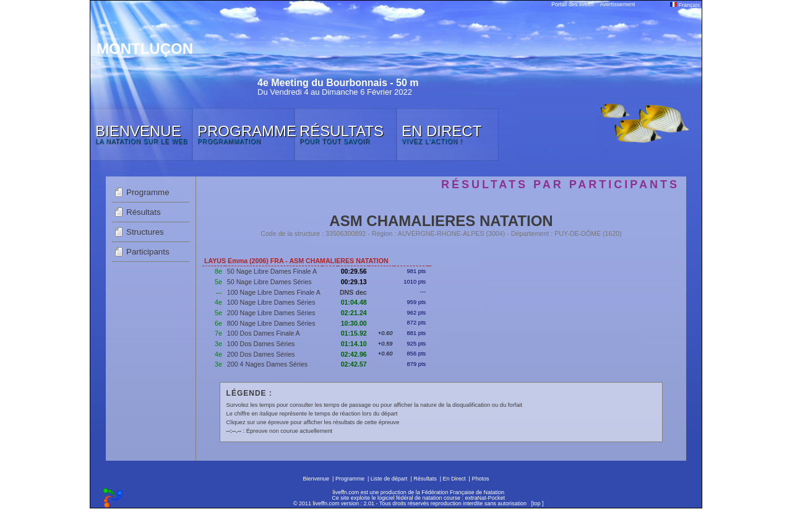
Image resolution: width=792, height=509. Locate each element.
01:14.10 (354, 343)
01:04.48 (354, 302)
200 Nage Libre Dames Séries (271, 312)
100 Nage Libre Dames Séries (271, 302)
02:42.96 (354, 354)
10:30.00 (354, 323)
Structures (145, 232)
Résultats (143, 212)
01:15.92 (354, 333)
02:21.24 (354, 312)
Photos (480, 479)
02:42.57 (354, 364)
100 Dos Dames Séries (261, 343)
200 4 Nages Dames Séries (267, 364)
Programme (148, 192)
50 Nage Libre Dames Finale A (272, 271)
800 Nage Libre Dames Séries (271, 323)
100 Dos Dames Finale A (263, 333)
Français (685, 5)
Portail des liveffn (572, 4)
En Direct (454, 479)
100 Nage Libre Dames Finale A (274, 292)
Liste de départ (389, 479)
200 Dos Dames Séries (261, 354)
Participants (148, 251)
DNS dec (353, 292)
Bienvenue (316, 479)
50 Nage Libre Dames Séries (269, 281)
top (537, 503)
